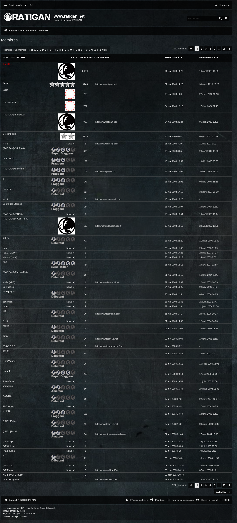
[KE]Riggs (8, 470)
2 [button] (201, 49)
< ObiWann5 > (10, 361)
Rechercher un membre (14, 50)
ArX (5, 455)
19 (85, 314)
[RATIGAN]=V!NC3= (13, 214)
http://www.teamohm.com (107, 314)
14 (85, 328)
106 (85, 171)
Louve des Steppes (12, 204)
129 (85, 161)
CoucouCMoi (9, 102)
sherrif (6, 351)
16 (85, 294)
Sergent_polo (9, 134)
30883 (85, 71)
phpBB (20, 508)
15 (85, 364)
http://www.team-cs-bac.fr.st (109, 346)
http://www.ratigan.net (106, 84)
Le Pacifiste (8, 287)
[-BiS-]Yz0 (8, 465)
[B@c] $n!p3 (9, 346)
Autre (104, 50)
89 (85, 389)
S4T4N (6, 411)
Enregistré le (173, 57)
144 (85, 206)
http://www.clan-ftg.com (106, 143)
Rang (74, 57)
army (5, 336)
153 (85, 414)
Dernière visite (208, 57)
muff (5, 262)
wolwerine (8, 386)
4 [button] (210, 49)
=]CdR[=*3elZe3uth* (13, 475)
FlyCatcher (8, 406)
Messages (86, 57)
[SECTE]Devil (9, 252)
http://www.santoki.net (106, 479)
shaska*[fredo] (10, 257)
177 (85, 181)
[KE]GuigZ (8, 441)
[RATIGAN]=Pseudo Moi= (15, 272)
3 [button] (206, 49)
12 (85, 192)
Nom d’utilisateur (14, 57)
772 (85, 106)
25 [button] (224, 49)
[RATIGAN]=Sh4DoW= (14, 114)
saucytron (8, 302)
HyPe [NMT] (9, 282)
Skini (5, 321)
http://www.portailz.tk (105, 171)
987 (85, 122)
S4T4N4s (7, 396)
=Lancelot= (8, 158)
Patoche (7, 64)
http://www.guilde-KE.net (107, 470)
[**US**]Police (10, 421)
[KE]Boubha (9, 451)
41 (85, 240)
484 (85, 265)
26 (85, 339)
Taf (4, 311)
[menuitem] (28, 5)
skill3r (6, 90)
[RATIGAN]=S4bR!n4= (14, 148)
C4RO (6, 238)
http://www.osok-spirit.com (108, 199)
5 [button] (214, 49)
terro (5, 306)
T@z (5, 143)
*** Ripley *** (9, 291)
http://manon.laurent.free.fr (108, 226)
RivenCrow (8, 381)
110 (85, 226)
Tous (30, 50)
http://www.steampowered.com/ (110, 434)
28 (85, 275)
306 (85, 151)
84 (85, 434)
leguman (7, 189)
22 (85, 458)
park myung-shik (11, 479)
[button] (191, 48)
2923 (85, 136)
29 (85, 399)
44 (85, 353)
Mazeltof (26, 514)
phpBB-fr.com (19, 511)
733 (85, 94)
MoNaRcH (8, 326)
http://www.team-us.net (106, 339)
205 (85, 374)
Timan (6, 83)
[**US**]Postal (10, 431)
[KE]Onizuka (9, 446)
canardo (7, 371)
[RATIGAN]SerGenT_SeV (15, 218)
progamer (12, 514)
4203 (85, 84)
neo (5, 248)
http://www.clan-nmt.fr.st (107, 282)
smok (5, 199)
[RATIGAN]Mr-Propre (13, 168)
